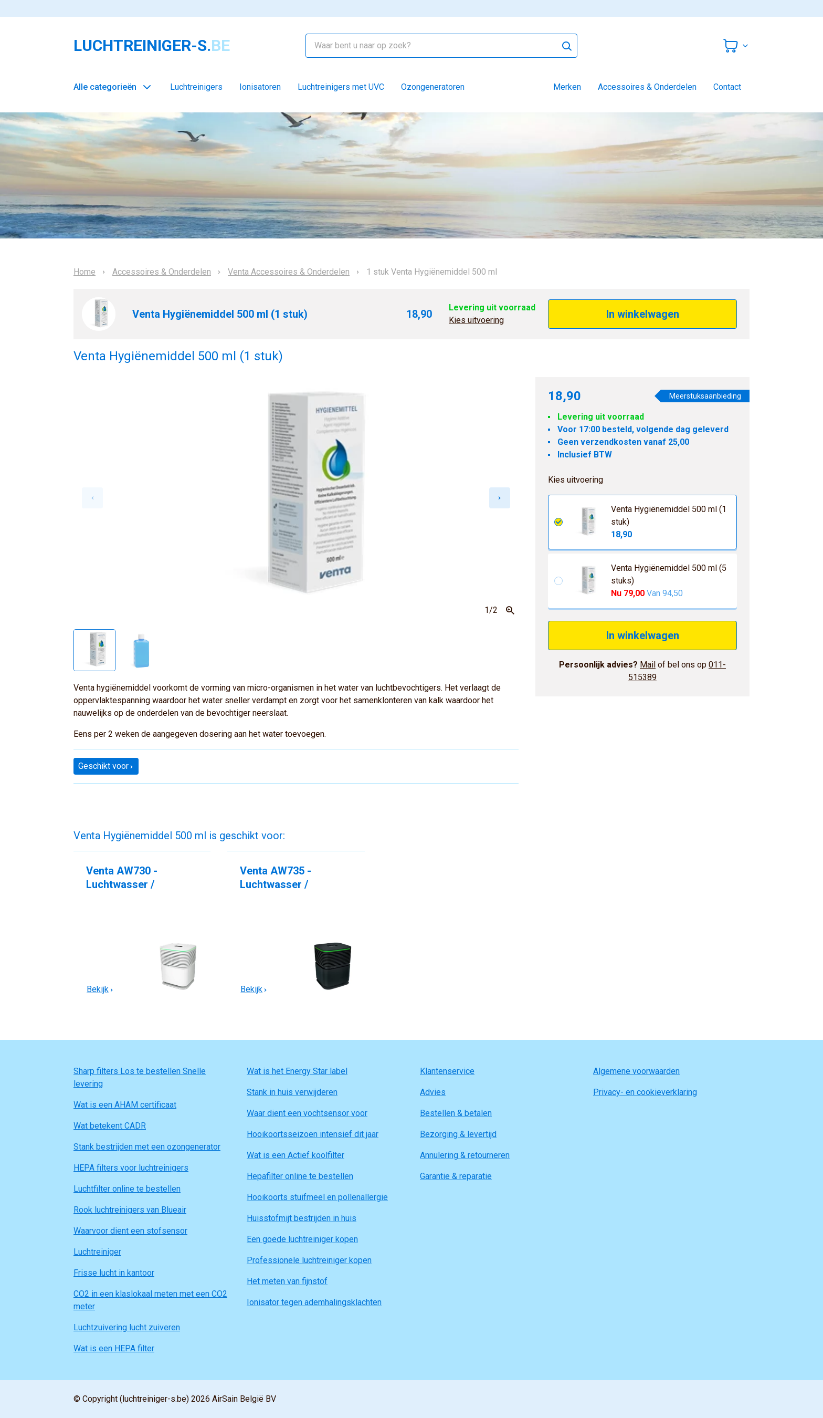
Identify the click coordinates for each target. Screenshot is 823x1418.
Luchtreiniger (97, 1252)
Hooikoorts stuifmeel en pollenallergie (317, 1197)
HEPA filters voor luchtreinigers (130, 1168)
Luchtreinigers (196, 87)
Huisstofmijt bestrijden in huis (301, 1218)
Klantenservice (447, 1071)
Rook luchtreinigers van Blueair (129, 1210)
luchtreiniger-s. (151, 45)
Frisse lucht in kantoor (113, 1273)
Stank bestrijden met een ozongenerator (146, 1147)
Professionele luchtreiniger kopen (309, 1260)
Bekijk (100, 989)
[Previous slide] (92, 497)
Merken (567, 87)
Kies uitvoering (476, 320)
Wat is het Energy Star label (297, 1071)
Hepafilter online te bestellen (300, 1176)
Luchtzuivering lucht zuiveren (126, 1327)
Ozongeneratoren (433, 87)
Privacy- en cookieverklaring (645, 1092)
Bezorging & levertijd (458, 1134)
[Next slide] (499, 497)
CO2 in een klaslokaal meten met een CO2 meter (150, 1300)
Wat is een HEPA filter (113, 1348)
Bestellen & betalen (456, 1113)
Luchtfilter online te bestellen (127, 1189)
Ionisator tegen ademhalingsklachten (314, 1302)
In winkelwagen (642, 314)
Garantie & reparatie (456, 1176)
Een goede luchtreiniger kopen (302, 1239)
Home (84, 272)
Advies (433, 1092)
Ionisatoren (260, 87)
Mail (648, 665)
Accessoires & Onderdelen (647, 87)
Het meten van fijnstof (287, 1281)
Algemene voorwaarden (636, 1071)
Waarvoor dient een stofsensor (130, 1231)
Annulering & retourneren (465, 1155)
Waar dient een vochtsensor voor (307, 1113)
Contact (727, 87)
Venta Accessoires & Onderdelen (289, 272)
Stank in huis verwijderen (292, 1092)
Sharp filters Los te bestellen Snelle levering (139, 1077)
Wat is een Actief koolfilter (295, 1155)
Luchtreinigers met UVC (341, 87)
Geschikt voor (106, 766)
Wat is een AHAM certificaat (124, 1105)
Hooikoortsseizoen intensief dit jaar (312, 1134)
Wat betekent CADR (109, 1126)
